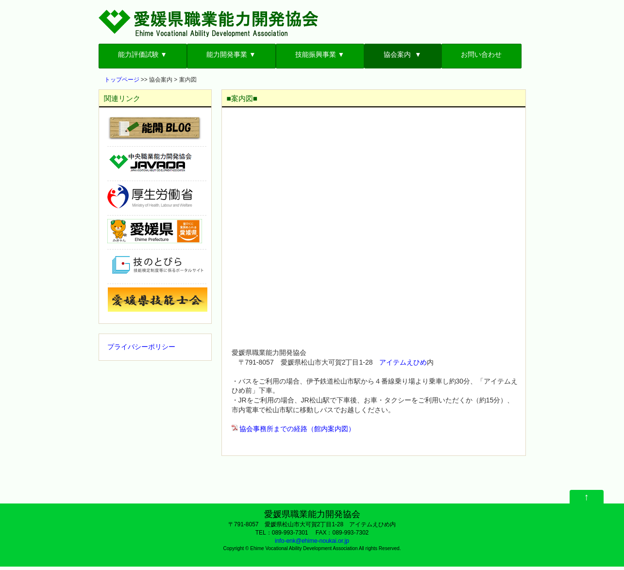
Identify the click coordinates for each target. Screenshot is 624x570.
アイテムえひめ (403, 362)
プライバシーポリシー (141, 347)
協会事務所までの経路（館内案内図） (297, 429)
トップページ (121, 79)
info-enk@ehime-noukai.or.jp (312, 540)
